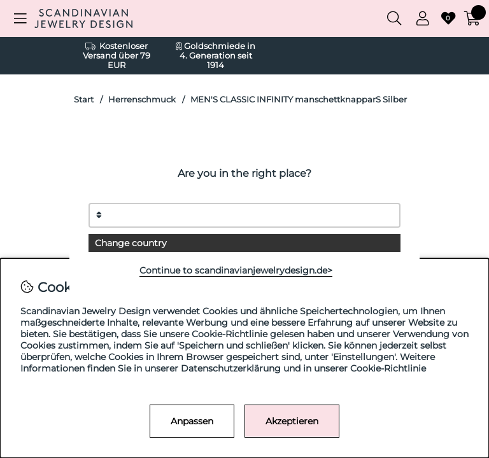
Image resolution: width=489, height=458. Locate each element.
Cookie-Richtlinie (388, 368)
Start (84, 99)
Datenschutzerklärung (231, 368)
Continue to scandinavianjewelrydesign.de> (235, 270)
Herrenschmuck (142, 99)
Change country (131, 243)
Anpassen (192, 421)
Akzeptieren (292, 421)
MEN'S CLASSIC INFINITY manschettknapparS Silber (298, 99)
